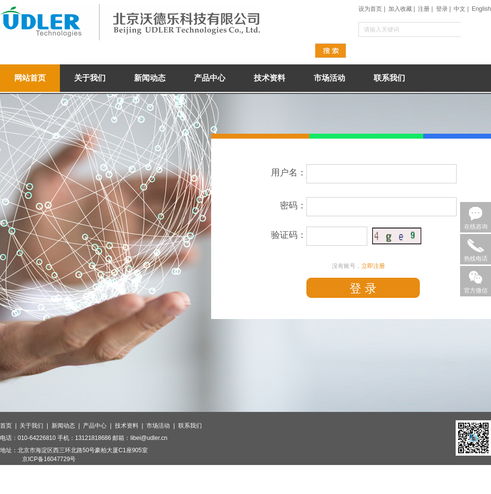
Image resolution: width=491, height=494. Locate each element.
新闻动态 (149, 78)
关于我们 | (35, 425)
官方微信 (476, 290)
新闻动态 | (67, 425)
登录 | (443, 8)
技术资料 (269, 78)
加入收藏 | (401, 8)
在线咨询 (476, 226)
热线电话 (476, 258)
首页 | (10, 425)
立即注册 (373, 265)
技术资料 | (130, 425)
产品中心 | (98, 425)
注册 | (425, 8)
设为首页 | (371, 8)
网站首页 (30, 78)
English (481, 8)
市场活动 (329, 78)
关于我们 (90, 78)
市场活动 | (162, 425)
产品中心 (209, 78)
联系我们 (389, 78)
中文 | (461, 8)
